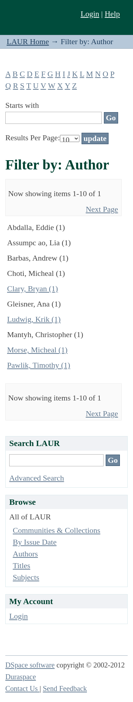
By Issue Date (34, 542)
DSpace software (30, 665)
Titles (21, 565)
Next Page (102, 209)
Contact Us (22, 688)
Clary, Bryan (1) (32, 288)
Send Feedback (65, 688)
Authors (25, 553)
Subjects (26, 577)
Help (112, 13)
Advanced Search (36, 477)
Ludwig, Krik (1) (34, 319)
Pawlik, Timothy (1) (38, 365)
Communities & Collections (56, 530)
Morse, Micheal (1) (37, 349)
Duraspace (20, 677)
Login (90, 13)
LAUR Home (28, 41)
